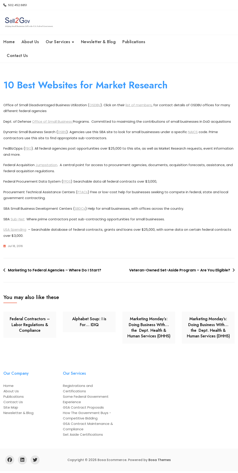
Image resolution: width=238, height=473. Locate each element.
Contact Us (17, 56)
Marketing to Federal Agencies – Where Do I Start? (54, 272)
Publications (133, 42)
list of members (140, 105)
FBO (29, 149)
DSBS (62, 132)
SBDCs (81, 210)
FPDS (68, 182)
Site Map (10, 409)
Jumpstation (47, 166)
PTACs (84, 193)
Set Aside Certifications (83, 436)
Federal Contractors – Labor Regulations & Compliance (30, 326)
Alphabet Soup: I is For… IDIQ (89, 323)
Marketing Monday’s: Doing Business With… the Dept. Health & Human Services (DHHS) (148, 329)
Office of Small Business (53, 122)
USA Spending (15, 231)
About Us (30, 42)
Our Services (58, 42)
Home (9, 42)
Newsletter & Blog (98, 42)
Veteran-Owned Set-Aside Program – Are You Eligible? (179, 272)
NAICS (195, 132)
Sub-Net (18, 220)
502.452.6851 (15, 5)
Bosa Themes (159, 461)
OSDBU (96, 105)
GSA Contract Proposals (83, 409)
